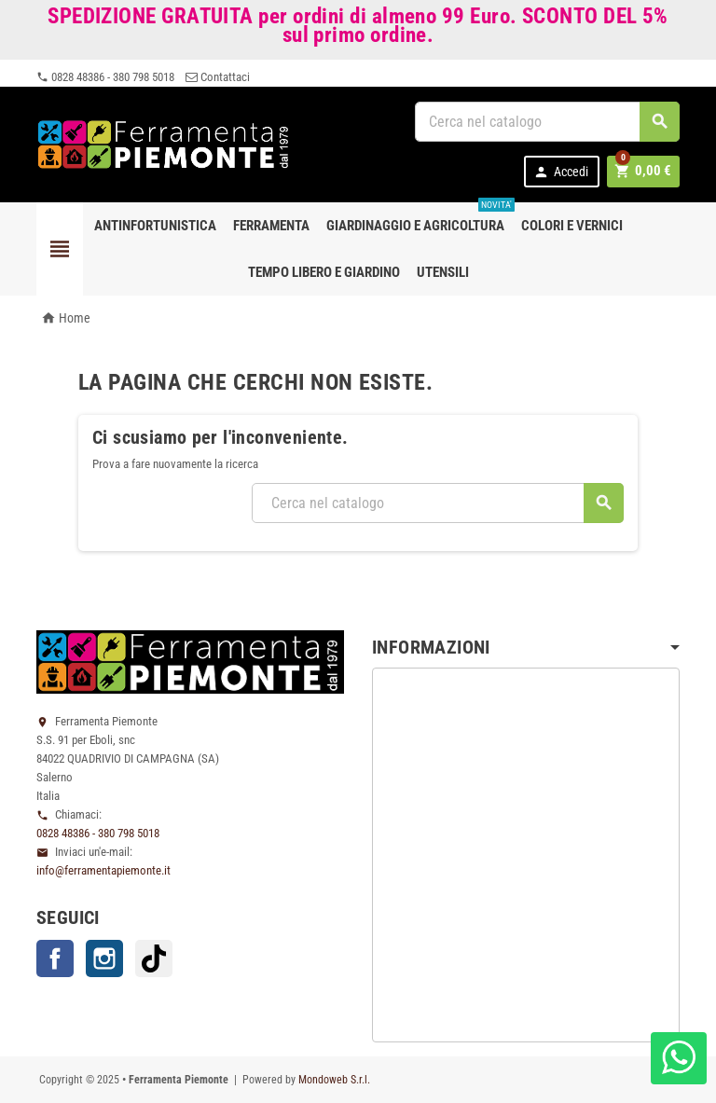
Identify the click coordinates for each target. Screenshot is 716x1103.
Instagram (104, 958)
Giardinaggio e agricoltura (419, 218)
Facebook (55, 958)
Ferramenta (271, 225)
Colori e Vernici (572, 225)
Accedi (564, 172)
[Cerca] (547, 122)
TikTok (153, 958)
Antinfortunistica (155, 225)
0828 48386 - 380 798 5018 (105, 77)
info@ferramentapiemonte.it (103, 870)
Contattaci (218, 77)
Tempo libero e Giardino (324, 272)
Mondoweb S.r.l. (334, 1079)
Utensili (443, 272)
